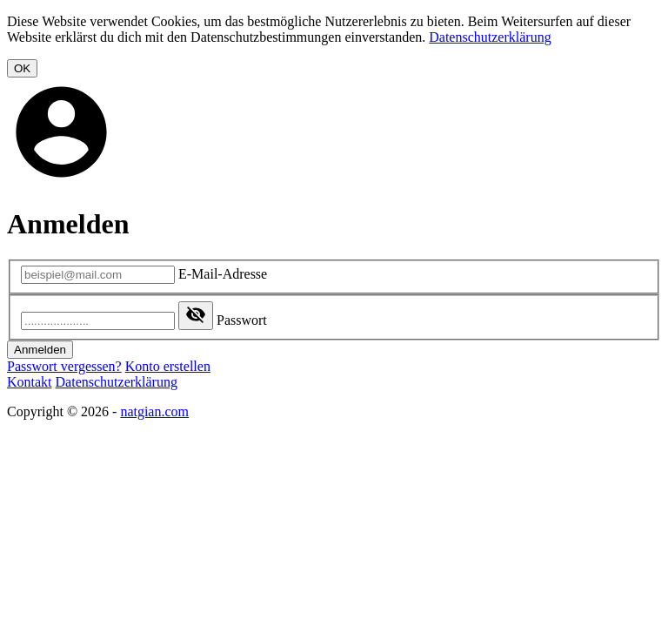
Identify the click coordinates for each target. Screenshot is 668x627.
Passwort (242, 320)
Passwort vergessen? (64, 366)
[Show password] (195, 315)
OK (22, 68)
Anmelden (40, 349)
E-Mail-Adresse (222, 273)
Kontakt (29, 381)
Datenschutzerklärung (490, 37)
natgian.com (154, 411)
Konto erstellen (167, 366)
